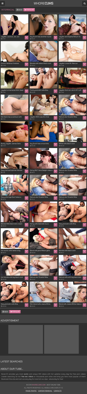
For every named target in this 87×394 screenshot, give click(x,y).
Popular (29, 10)
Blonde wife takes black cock (40, 63)
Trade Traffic (31, 391)
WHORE (43, 3)
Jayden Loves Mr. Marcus (68, 63)
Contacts (57, 391)
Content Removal (45, 391)
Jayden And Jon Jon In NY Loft (70, 90)
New (19, 10)
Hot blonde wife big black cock (12, 277)
